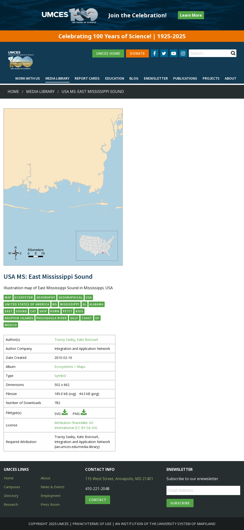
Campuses (12, 487)
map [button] (8, 297)
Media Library (57, 78)
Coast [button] (87, 318)
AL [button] (84, 304)
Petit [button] (67, 311)
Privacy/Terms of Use (92, 523)
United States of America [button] (27, 304)
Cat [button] (33, 311)
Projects (211, 78)
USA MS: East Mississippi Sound (93, 91)
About (230, 78)
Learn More (191, 15)
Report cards (87, 78)
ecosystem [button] (24, 297)
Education (114, 78)
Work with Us (27, 78)
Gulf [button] (74, 318)
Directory (11, 495)
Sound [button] (21, 311)
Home (13, 91)
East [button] (9, 311)
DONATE (137, 53)
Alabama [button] (96, 304)
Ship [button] (43, 311)
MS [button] (54, 304)
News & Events (52, 487)
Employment (51, 495)
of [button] (97, 318)
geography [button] (45, 297)
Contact (97, 499)
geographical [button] (71, 297)
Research (11, 504)
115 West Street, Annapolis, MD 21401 (119, 478)
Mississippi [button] (69, 304)
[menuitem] (27, 78)
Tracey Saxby (64, 339)
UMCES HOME (108, 53)
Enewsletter (156, 78)
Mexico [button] (11, 325)
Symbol (60, 375)
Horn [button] (54, 311)
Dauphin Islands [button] (19, 318)
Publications (185, 78)
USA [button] (89, 297)
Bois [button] (79, 311)
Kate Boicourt (87, 339)
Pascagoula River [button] (51, 318)
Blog (133, 78)
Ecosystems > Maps (69, 366)
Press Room (50, 504)
